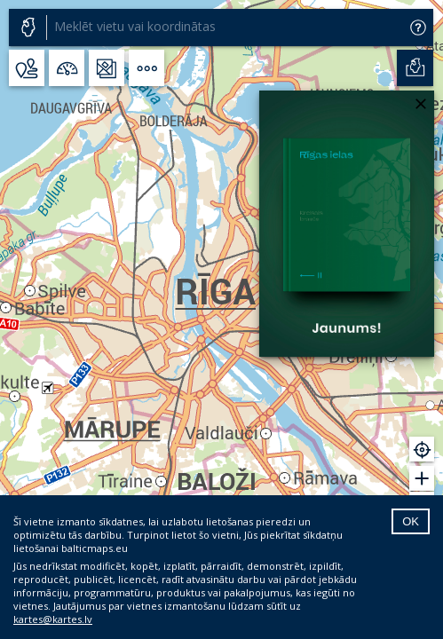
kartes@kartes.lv (52, 619)
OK (410, 521)
